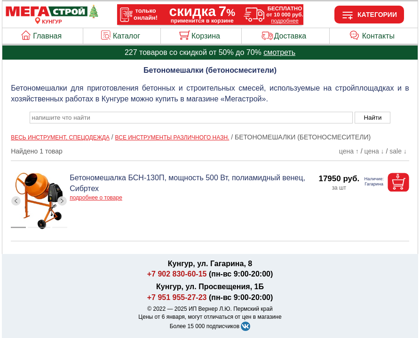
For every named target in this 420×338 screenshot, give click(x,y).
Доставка (290, 36)
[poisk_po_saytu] (191, 117)
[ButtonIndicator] (39, 225)
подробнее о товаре (96, 197)
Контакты (378, 36)
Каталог (126, 36)
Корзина (205, 36)
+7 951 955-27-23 (177, 297)
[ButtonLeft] (16, 201)
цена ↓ (374, 151)
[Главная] (52, 16)
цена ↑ (349, 151)
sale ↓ (398, 151)
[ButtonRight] (62, 201)
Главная (47, 36)
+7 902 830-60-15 (177, 274)
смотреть (279, 52)
